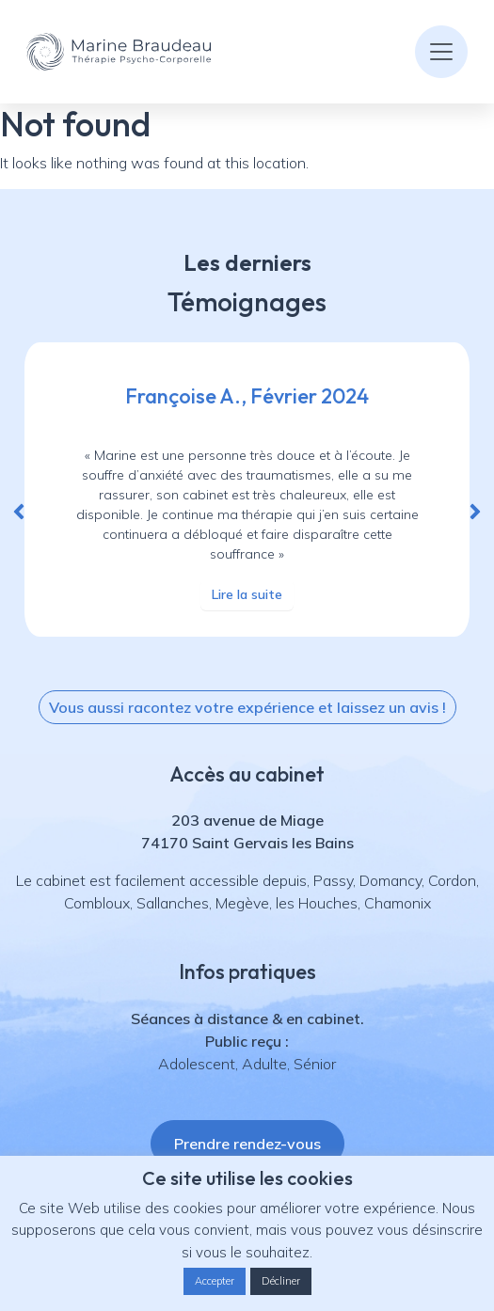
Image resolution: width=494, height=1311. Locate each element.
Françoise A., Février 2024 (247, 396)
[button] (19, 511)
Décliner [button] (281, 1280)
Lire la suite (247, 594)
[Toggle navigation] (441, 51)
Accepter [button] (214, 1280)
